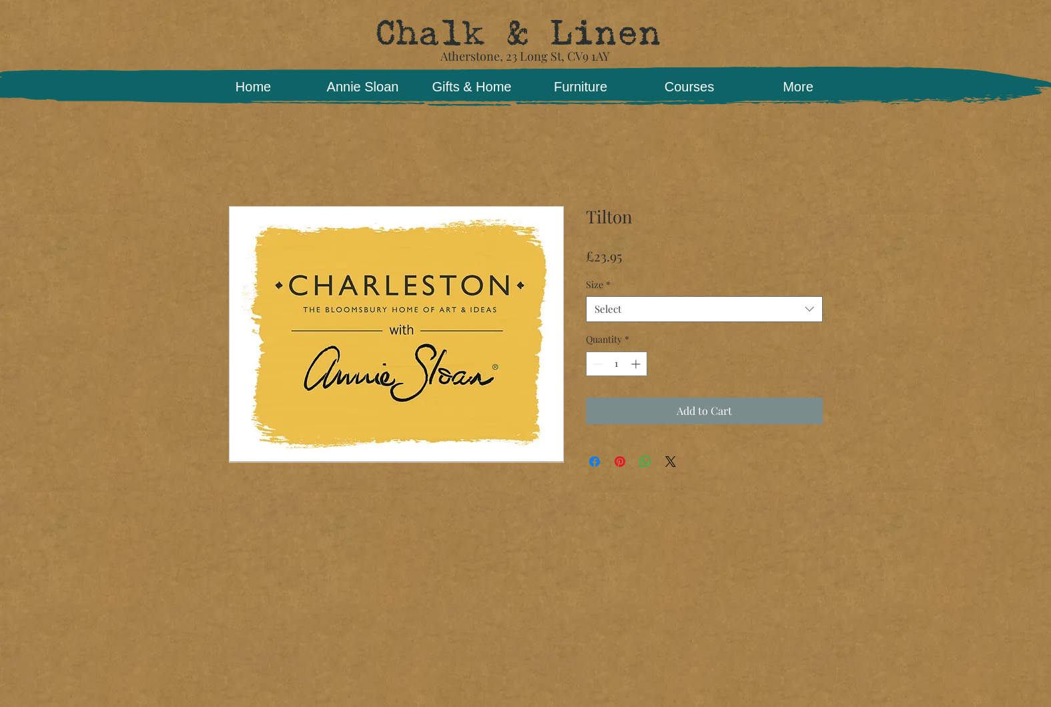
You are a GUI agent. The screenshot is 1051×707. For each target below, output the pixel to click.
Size (598, 284)
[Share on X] (671, 462)
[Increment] (637, 364)
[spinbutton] (617, 364)
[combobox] (704, 309)
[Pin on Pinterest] (620, 462)
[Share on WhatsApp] (645, 462)
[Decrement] (596, 364)
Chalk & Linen (517, 33)
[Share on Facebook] (595, 462)
